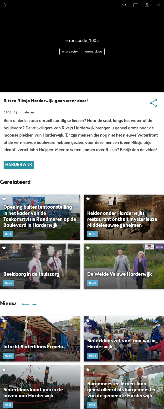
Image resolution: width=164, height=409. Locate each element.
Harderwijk (18, 165)
